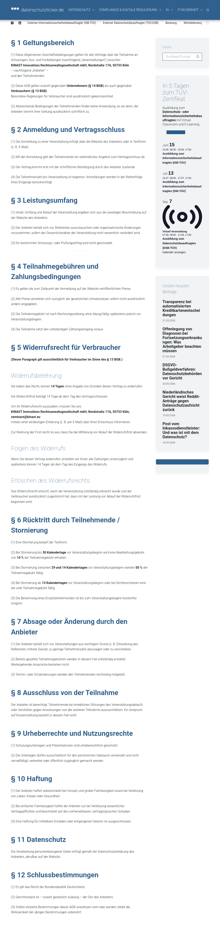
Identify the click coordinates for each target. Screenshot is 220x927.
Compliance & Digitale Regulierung (130, 10)
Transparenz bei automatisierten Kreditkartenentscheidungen (181, 308)
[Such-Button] (198, 57)
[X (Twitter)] (12, 23)
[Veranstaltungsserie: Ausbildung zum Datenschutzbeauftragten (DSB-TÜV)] (193, 235)
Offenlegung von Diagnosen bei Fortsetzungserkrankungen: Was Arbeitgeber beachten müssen (182, 340)
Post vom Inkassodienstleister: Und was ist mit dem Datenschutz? (181, 430)
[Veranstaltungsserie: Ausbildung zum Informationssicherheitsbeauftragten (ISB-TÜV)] (193, 149)
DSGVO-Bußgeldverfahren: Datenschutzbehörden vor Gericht (182, 371)
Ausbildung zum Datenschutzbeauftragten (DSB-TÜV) (179, 243)
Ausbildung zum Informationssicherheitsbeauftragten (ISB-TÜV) (182, 158)
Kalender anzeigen (174, 252)
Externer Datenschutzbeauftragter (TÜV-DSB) (131, 22)
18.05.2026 (169, 442)
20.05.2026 (169, 383)
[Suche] (207, 10)
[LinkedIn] (19, 23)
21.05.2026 (169, 320)
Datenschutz (81, 10)
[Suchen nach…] (178, 57)
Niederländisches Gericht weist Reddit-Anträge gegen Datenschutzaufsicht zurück (181, 401)
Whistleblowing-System (198, 22)
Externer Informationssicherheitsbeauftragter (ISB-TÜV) (62, 22)
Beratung (171, 22)
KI (169, 10)
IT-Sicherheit (190, 10)
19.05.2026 (169, 415)
